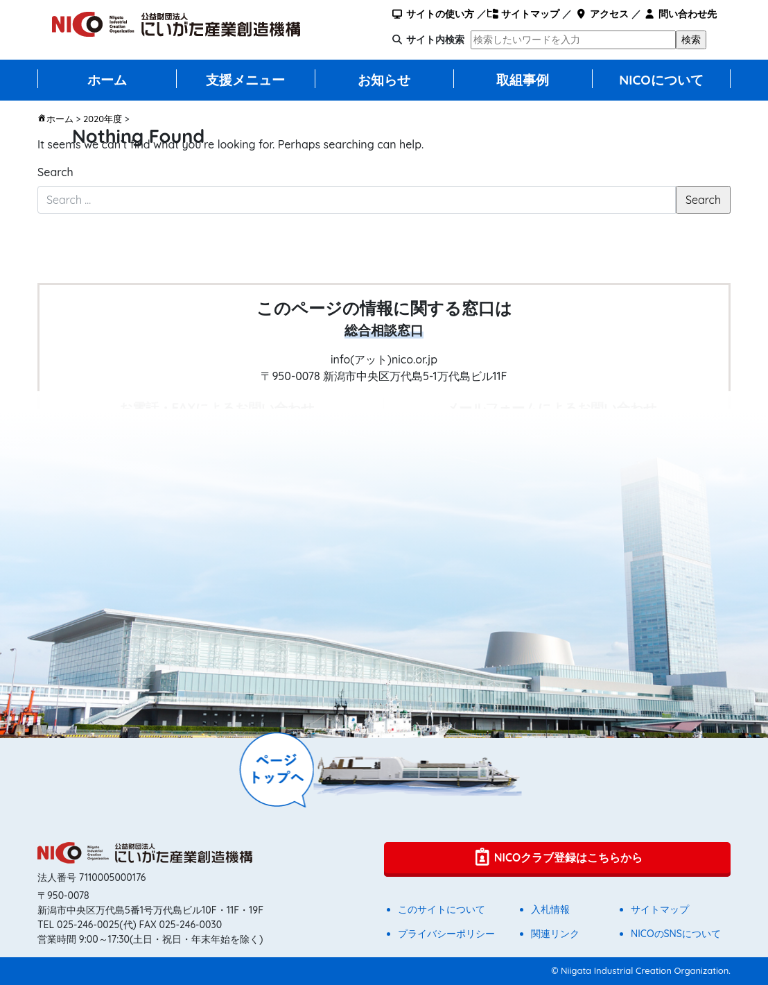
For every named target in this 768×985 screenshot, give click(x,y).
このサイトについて (441, 909)
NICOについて (661, 79)
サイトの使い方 (433, 14)
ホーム (107, 79)
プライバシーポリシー (446, 933)
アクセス (601, 14)
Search (55, 172)
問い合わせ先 (680, 14)
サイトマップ (523, 14)
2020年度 (102, 118)
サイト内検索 (435, 39)
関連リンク (555, 933)
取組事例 (522, 79)
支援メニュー (245, 79)
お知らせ (384, 79)
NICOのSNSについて (676, 933)
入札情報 (550, 909)
